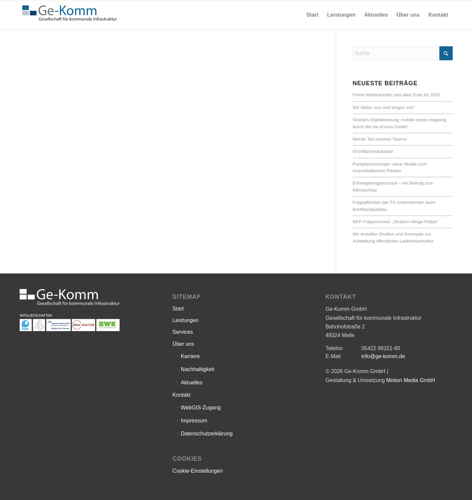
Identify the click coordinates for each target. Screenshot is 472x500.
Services (183, 332)
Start (178, 308)
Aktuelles (192, 382)
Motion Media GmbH (410, 380)
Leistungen (186, 320)
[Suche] (403, 53)
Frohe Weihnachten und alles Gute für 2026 (397, 94)
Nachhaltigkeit (198, 369)
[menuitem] (312, 15)
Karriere (190, 356)
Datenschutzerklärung (207, 433)
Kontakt (182, 395)
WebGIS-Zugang (201, 407)
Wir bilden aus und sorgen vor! (383, 107)
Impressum (194, 420)
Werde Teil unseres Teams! (380, 139)
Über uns (183, 344)
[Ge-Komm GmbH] (70, 15)
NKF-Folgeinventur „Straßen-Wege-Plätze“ (395, 221)
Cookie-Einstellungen (198, 471)
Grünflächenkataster (373, 151)
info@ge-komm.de (383, 356)
